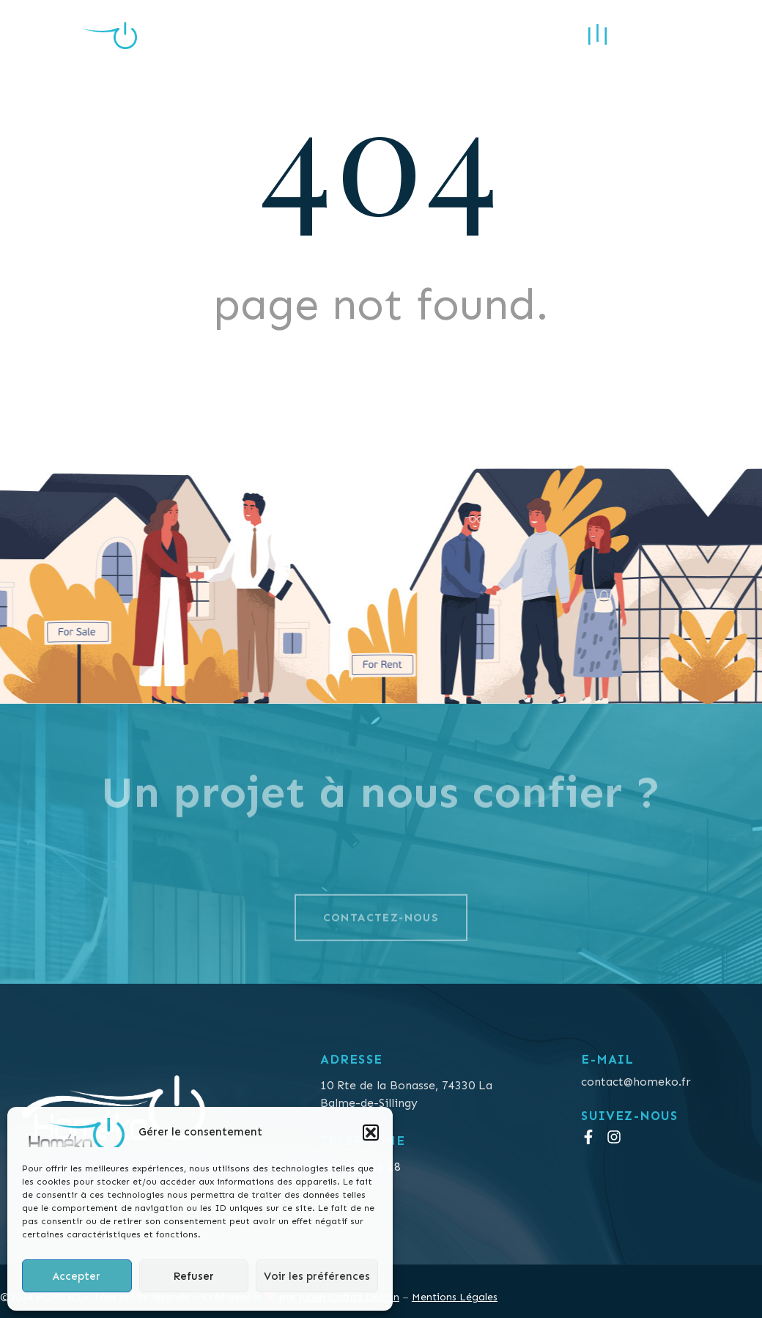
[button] (370, 1132)
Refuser (193, 1276)
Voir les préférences (317, 1276)
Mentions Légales (454, 1297)
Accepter (76, 1276)
